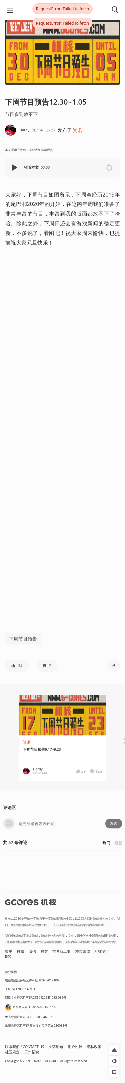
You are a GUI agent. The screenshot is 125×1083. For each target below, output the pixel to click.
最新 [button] (118, 843)
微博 (20, 951)
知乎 (8, 951)
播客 (44, 951)
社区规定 (12, 1052)
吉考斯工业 (61, 951)
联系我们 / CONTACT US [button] (24, 1046)
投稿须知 (55, 1046)
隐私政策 (94, 1046)
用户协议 (75, 1046)
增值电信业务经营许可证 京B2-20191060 (32, 980)
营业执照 (11, 972)
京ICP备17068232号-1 (20, 989)
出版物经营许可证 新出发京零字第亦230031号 (36, 1025)
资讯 (77, 130)
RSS (8, 956)
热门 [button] (106, 843)
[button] (15, 167)
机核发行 (101, 951)
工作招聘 (31, 1052)
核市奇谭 (82, 951)
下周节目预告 (23, 638)
